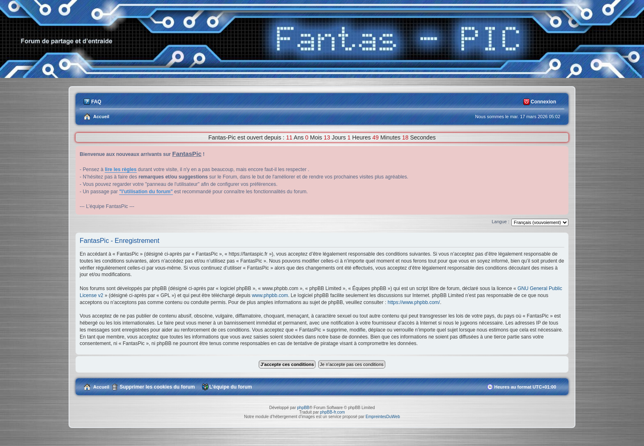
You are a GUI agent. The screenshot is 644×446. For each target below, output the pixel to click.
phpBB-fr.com (332, 412)
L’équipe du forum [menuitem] (230, 387)
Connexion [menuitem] (543, 102)
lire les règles (120, 169)
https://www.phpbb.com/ (414, 302)
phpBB (303, 407)
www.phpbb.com (270, 295)
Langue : (500, 221)
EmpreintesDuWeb (383, 416)
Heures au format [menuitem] (525, 386)
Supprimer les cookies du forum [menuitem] (157, 387)
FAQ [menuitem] (96, 102)
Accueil (101, 386)
